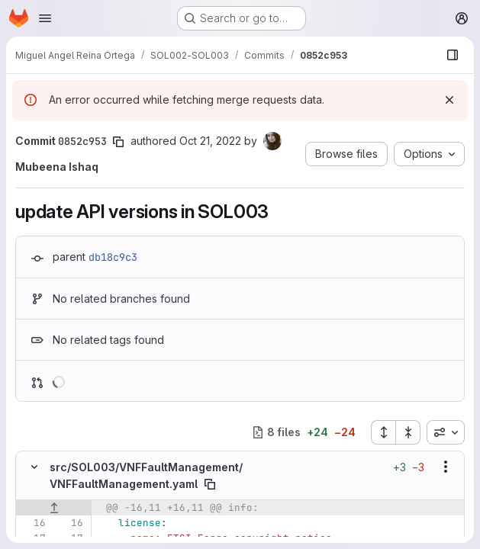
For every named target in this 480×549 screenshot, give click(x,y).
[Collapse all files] (408, 432)
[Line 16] (33, 523)
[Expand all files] (383, 432)
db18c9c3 (113, 257)
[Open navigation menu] (45, 18)
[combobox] (446, 432)
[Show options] (446, 467)
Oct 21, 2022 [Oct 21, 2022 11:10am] (210, 140)
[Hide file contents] (34, 467)
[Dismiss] (449, 100)
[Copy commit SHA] (118, 142)
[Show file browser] (452, 55)
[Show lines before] (54, 507)
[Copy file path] (210, 484)
